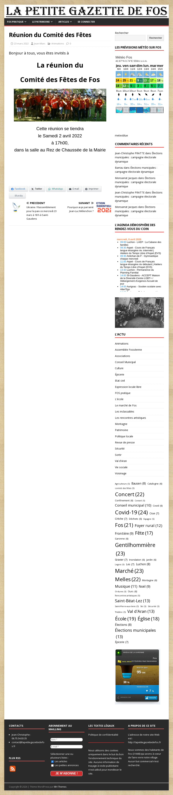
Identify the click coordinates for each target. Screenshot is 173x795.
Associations (122, 356)
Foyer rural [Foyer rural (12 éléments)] (148, 525)
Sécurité (120, 448)
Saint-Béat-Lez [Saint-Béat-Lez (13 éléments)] (132, 601)
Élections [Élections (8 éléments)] (123, 624)
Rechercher (121, 33)
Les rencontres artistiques (130, 418)
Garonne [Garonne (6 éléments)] (121, 538)
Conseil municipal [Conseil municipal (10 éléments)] (133, 505)
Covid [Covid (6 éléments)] (157, 505)
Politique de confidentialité (103, 734)
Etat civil (120, 380)
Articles (63, 21)
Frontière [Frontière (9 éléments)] (124, 533)
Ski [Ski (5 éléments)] (143, 606)
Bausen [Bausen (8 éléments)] (138, 483)
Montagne (121, 424)
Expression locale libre (128, 387)
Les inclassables (124, 411)
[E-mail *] (66, 746)
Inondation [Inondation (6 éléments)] (137, 560)
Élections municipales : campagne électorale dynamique (138, 157)
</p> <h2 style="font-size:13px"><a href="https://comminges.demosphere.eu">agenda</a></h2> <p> (139, 264)
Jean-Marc (39, 43)
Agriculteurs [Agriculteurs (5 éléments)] (122, 483)
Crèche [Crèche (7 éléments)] (121, 519)
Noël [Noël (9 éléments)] (144, 586)
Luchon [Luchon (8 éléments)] (143, 564)
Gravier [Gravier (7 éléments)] (121, 560)
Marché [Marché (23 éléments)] (129, 571)
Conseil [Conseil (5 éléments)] (140, 500)
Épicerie (119, 374)
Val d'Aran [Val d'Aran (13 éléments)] (141, 611)
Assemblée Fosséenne (128, 349)
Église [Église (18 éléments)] (148, 618)
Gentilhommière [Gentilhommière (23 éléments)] (135, 549)
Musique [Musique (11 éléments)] (126, 586)
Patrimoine (121, 430)
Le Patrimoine (41, 21)
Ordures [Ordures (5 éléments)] (120, 591)
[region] (139, 312)
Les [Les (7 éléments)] (130, 564)
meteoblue (121, 135)
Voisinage (120, 473)
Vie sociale (121, 467)
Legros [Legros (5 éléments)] (119, 564)
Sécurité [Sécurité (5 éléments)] (153, 606)
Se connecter (86, 21)
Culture (119, 368)
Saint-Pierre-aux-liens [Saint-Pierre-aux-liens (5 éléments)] (127, 606)
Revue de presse (125, 442)
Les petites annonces (65, 765)
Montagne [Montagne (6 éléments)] (149, 580)
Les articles (59, 761)
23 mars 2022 (21, 43)
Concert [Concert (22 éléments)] (129, 494)
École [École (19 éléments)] (125, 618)
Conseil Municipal (125, 362)
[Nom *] (66, 739)
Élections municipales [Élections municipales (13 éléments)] (135, 633)
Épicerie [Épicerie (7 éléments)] (121, 642)
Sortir (118, 455)
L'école (119, 399)
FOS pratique (15, 21)
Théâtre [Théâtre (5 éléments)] (120, 612)
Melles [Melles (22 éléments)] (127, 579)
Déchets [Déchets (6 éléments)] (135, 519)
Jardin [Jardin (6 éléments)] (151, 560)
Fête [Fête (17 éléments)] (144, 533)
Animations (57, 43)
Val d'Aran (121, 461)
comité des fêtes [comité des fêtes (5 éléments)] (124, 488)
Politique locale (124, 436)
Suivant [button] (159, 312)
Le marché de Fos (126, 405)
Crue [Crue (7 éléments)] (154, 513)
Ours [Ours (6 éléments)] (132, 591)
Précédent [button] (119, 312)
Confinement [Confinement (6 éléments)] (124, 500)
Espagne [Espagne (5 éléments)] (148, 519)
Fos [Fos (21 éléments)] (124, 525)
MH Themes (60, 786)
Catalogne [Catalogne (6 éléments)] (154, 483)
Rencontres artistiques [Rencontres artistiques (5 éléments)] (127, 595)
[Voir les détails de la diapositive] (139, 312)
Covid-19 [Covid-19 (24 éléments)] (131, 512)
